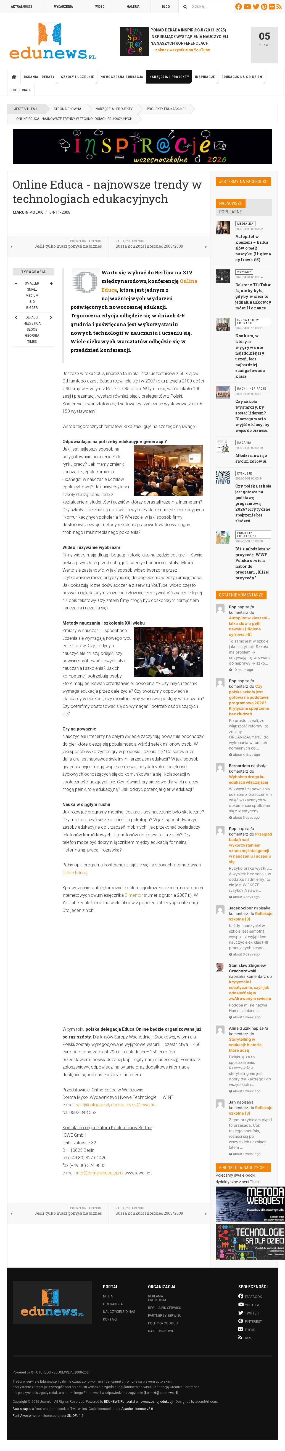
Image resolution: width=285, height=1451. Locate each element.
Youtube (248, 6)
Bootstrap (20, 1409)
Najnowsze (230, 203)
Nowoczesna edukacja (124, 79)
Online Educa (74, 872)
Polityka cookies (163, 1323)
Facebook (239, 6)
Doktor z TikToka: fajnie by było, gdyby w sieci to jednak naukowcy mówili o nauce (253, 296)
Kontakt (110, 1319)
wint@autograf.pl (92, 1104)
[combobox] (206, 6)
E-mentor (134, 895)
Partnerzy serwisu (164, 1316)
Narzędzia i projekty (170, 79)
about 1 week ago (244, 1017)
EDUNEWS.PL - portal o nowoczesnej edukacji (138, 1402)
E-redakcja (113, 1304)
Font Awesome (24, 1416)
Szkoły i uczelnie (79, 79)
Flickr (272, 6)
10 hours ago (241, 670)
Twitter (257, 6)
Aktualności (21, 7)
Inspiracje (206, 79)
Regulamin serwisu (164, 1308)
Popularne (230, 212)
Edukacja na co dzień (243, 79)
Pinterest (265, 6)
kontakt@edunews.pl (161, 1393)
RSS (279, 6)
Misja (108, 1296)
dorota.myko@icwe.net (134, 1104)
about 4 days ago (244, 755)
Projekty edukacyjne (165, 109)
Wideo (100, 7)
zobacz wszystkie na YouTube (182, 50)
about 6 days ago (244, 897)
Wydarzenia (63, 7)
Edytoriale (20, 90)
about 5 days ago (244, 817)
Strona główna (14, 77)
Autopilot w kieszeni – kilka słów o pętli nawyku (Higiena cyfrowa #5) (253, 248)
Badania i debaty (41, 79)
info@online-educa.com (99, 1173)
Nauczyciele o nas (119, 1312)
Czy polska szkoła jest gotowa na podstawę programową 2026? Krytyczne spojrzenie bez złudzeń (253, 503)
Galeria (133, 7)
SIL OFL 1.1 (75, 1416)
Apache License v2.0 (137, 1409)
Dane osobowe (161, 1331)
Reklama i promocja (157, 1298)
